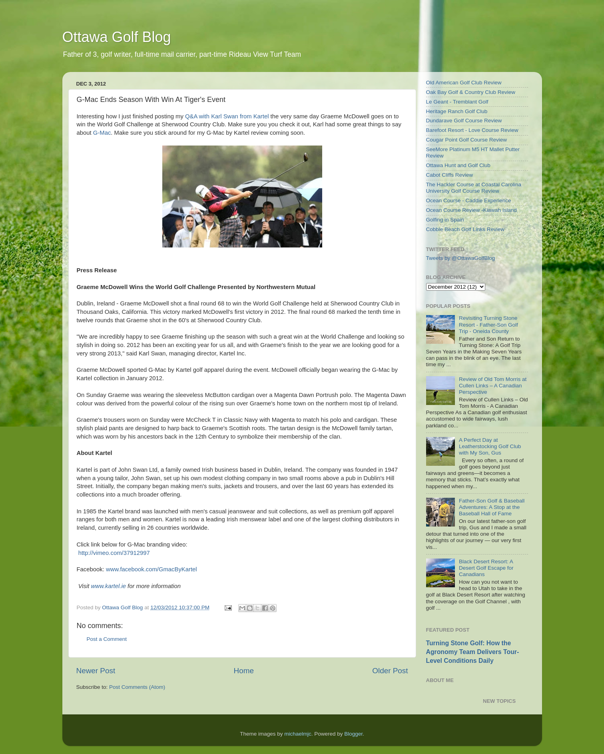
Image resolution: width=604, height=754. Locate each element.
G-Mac (102, 133)
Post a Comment (107, 639)
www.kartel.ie (108, 586)
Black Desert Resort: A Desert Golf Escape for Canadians (486, 568)
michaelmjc (297, 734)
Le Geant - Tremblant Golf (457, 102)
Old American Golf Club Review (464, 83)
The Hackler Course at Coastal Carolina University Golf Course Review (474, 188)
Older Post (390, 670)
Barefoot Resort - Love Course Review (472, 130)
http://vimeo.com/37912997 (114, 553)
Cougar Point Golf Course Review (466, 140)
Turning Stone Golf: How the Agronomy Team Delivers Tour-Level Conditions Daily (472, 652)
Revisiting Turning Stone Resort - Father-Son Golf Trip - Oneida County (488, 324)
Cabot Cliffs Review (449, 175)
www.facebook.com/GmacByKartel (151, 569)
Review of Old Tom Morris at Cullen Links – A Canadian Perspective (492, 385)
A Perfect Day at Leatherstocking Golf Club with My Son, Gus (490, 446)
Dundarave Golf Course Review (464, 121)
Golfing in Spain (445, 220)
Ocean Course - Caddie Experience (468, 200)
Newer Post (96, 670)
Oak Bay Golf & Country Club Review (471, 92)
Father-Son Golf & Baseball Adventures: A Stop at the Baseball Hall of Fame (491, 507)
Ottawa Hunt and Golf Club (458, 165)
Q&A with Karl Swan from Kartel (227, 116)
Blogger (353, 734)
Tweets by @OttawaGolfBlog (460, 258)
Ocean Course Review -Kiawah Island (471, 210)
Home (244, 670)
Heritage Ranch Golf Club (457, 111)
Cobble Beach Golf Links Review (465, 229)
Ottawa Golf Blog (116, 37)
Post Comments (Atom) (137, 687)
